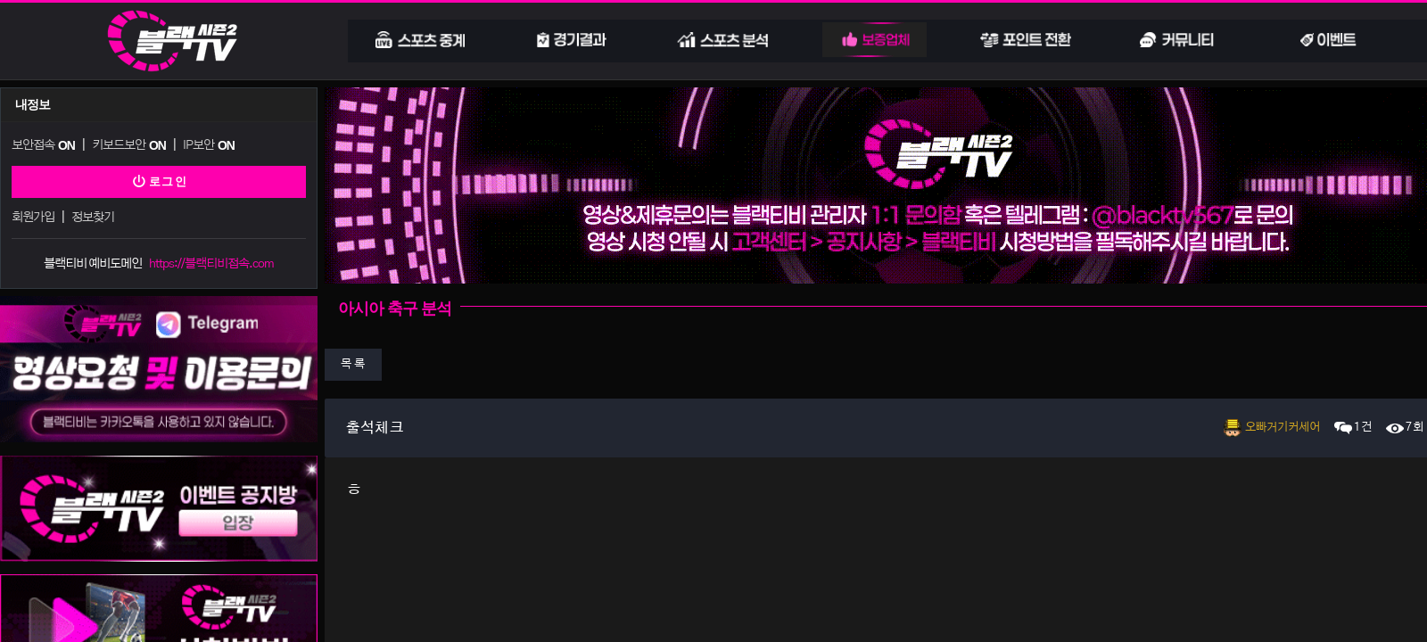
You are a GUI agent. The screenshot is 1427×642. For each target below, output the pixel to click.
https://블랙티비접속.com (211, 260)
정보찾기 (91, 214)
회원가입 (33, 214)
